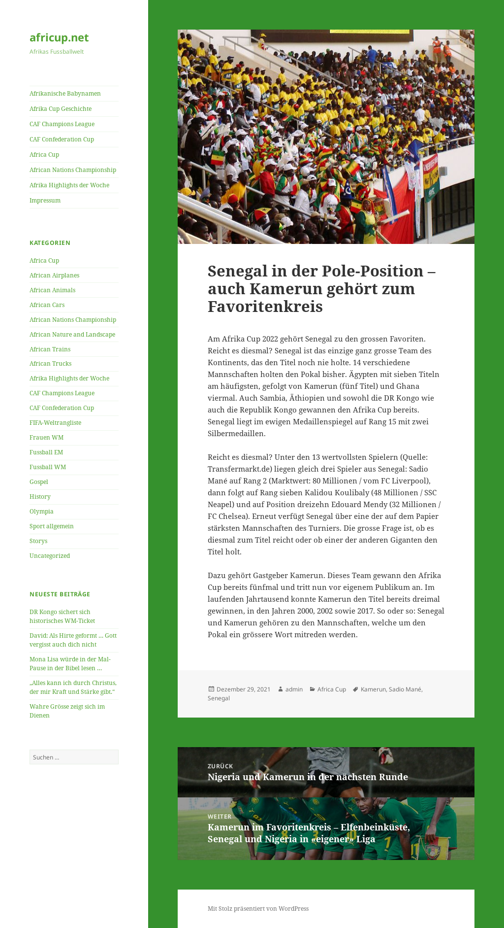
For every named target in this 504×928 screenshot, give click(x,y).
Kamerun (373, 689)
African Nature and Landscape (72, 334)
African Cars (47, 305)
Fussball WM (48, 467)
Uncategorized (50, 555)
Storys (38, 541)
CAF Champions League (62, 124)
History (40, 496)
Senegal (219, 698)
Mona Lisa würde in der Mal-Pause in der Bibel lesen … (70, 663)
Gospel (39, 482)
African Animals (52, 290)
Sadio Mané (405, 689)
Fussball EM (46, 452)
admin (294, 689)
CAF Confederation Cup (62, 139)
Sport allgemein (52, 526)
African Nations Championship (73, 170)
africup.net (59, 37)
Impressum (45, 200)
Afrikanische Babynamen (65, 93)
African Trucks (50, 363)
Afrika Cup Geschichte (61, 108)
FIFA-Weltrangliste (55, 422)
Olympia (42, 511)
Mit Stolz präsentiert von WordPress (258, 908)
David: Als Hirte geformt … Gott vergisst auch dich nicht (73, 640)
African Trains (50, 349)
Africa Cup (44, 154)
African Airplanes (54, 275)
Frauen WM (46, 437)
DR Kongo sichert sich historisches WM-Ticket (62, 616)
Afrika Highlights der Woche (69, 185)
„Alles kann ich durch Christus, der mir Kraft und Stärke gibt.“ (73, 687)
